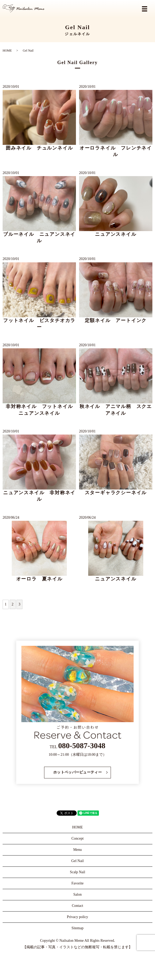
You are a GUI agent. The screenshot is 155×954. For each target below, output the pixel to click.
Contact (77, 906)
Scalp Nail (77, 872)
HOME (7, 50)
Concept (77, 838)
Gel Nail (77, 861)
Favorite (77, 883)
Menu (77, 850)
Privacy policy (77, 917)
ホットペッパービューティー (77, 772)
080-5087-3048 (81, 745)
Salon (77, 894)
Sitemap (77, 928)
